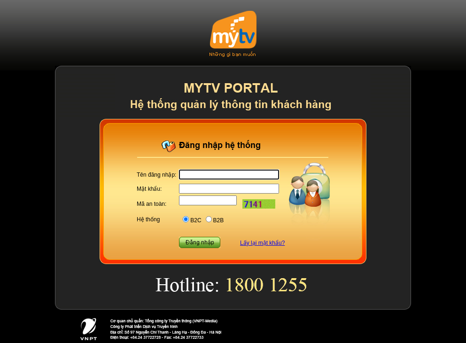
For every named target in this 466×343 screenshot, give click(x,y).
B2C (195, 220)
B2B (218, 220)
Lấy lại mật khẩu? (262, 243)
